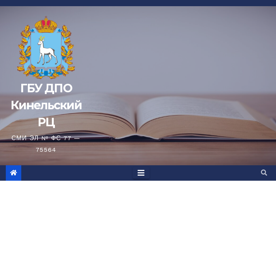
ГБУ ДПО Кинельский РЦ (46, 105)
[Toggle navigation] (141, 173)
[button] (264, 172)
